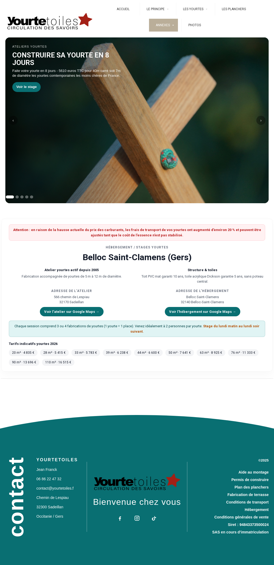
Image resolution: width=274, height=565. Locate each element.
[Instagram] (137, 518)
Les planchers (234, 9)
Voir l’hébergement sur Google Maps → (202, 312)
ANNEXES (163, 25)
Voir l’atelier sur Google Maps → (71, 312)
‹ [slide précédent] (13, 120)
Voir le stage (26, 87)
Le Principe (156, 9)
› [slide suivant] (261, 120)
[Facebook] (120, 518)
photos (194, 25)
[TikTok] (154, 518)
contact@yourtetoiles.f (55, 488)
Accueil (123, 9)
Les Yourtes (193, 9)
